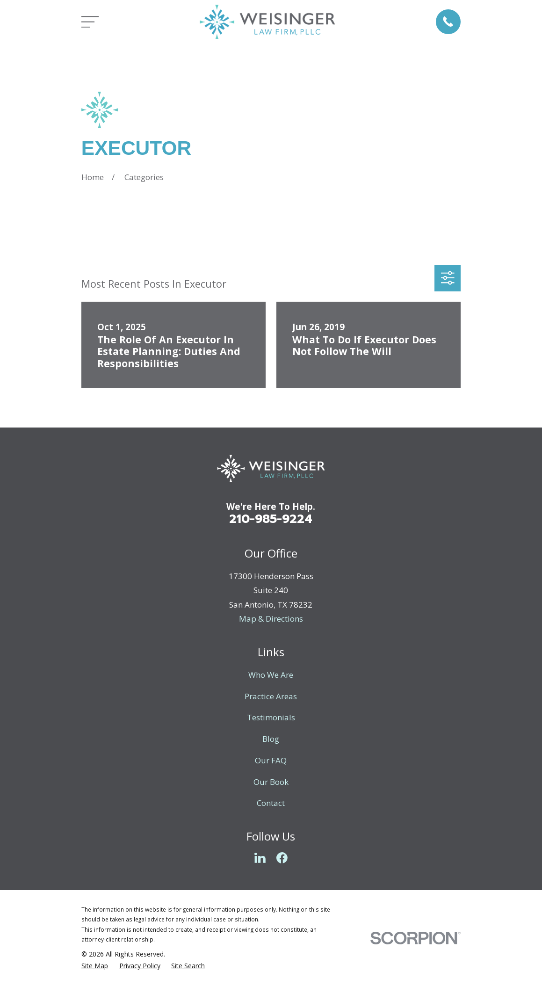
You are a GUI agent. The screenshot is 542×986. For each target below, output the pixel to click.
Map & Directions (271, 618)
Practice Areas (271, 696)
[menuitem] (94, 966)
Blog (270, 738)
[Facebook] (282, 857)
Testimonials (271, 717)
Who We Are (270, 674)
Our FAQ (271, 760)
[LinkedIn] (260, 857)
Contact (271, 803)
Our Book (271, 781)
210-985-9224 (270, 519)
